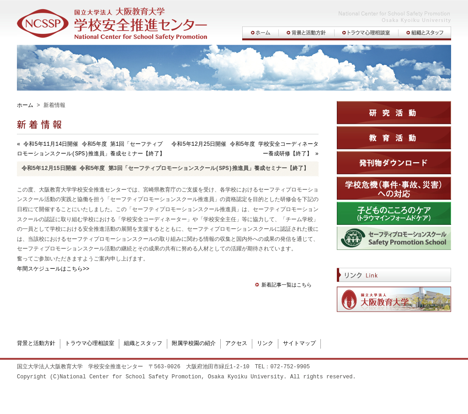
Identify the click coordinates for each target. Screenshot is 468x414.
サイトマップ (299, 343)
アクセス (236, 343)
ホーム (25, 106)
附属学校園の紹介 (194, 343)
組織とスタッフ (143, 343)
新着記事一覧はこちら (286, 285)
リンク (265, 343)
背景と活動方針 (36, 343)
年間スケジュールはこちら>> (53, 269)
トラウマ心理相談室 (89, 343)
